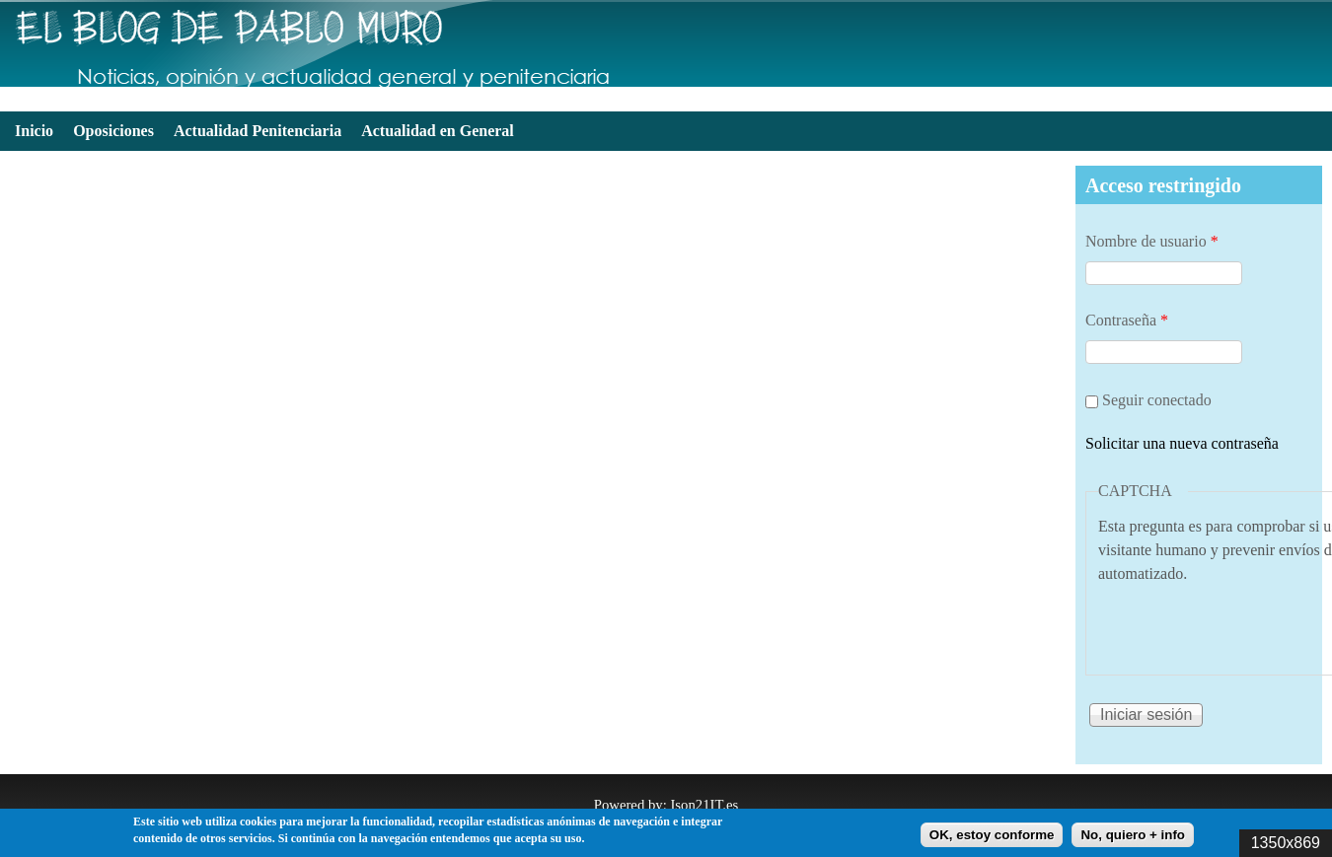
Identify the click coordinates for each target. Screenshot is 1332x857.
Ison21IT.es (704, 805)
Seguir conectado (1157, 400)
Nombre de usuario (1152, 241)
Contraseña (1126, 320)
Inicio (34, 130)
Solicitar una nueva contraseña (1182, 443)
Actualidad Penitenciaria (257, 130)
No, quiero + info (1132, 834)
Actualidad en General (437, 130)
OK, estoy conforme (992, 834)
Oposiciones (113, 130)
